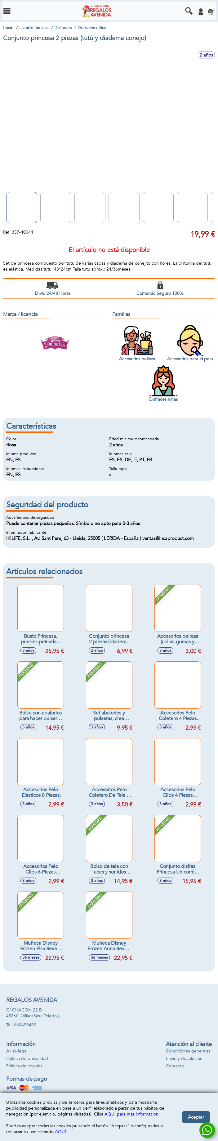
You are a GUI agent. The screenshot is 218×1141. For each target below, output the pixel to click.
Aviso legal (16, 1051)
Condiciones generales (188, 1051)
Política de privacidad (27, 1058)
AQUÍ (60, 1132)
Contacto (175, 1066)
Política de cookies (24, 1066)
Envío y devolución (184, 1058)
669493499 (25, 1025)
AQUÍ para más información (131, 1114)
